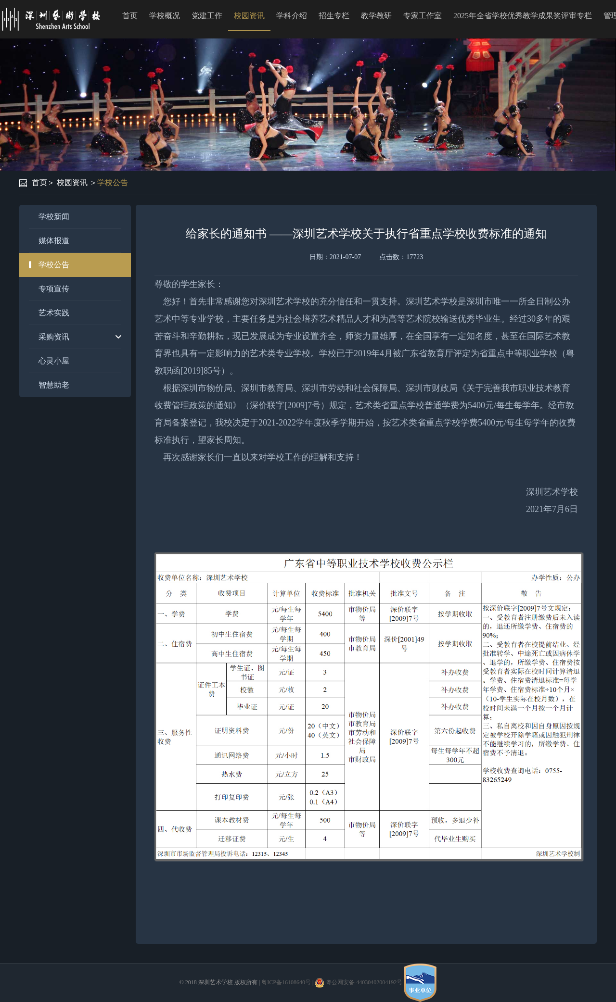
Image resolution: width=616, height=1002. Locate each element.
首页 (130, 16)
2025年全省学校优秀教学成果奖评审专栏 (522, 16)
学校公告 (112, 182)
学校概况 (164, 16)
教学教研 (376, 16)
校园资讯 (249, 16)
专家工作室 (422, 16)
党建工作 (207, 16)
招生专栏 (334, 16)
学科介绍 (291, 16)
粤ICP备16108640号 (286, 982)
